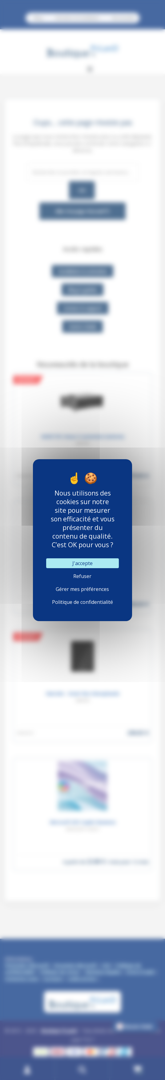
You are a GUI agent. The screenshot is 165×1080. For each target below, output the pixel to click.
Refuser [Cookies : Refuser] (82, 576)
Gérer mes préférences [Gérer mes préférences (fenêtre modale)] (82, 589)
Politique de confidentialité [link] (82, 602)
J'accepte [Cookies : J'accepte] (82, 563)
